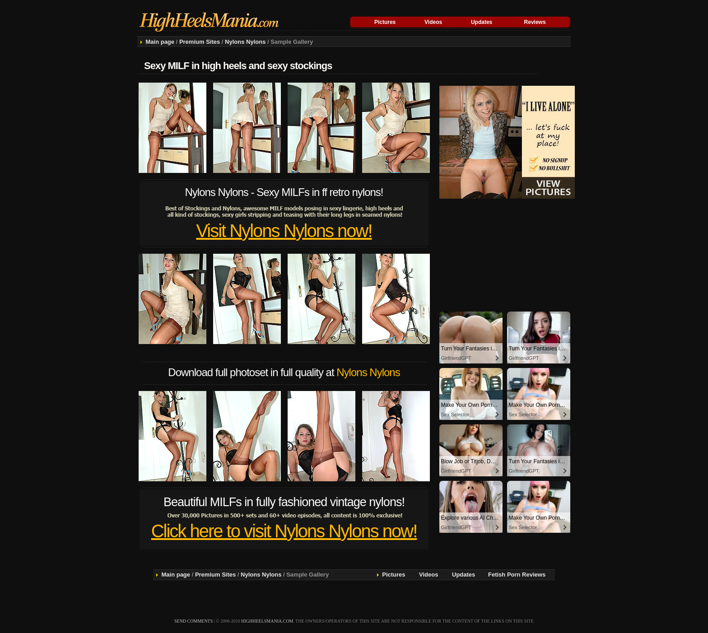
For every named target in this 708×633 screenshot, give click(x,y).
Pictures (385, 22)
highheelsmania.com (267, 621)
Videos (433, 22)
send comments (193, 621)
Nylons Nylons (245, 41)
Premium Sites (199, 41)
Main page (159, 41)
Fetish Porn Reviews (516, 574)
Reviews (535, 22)
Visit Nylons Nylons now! (284, 231)
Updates (481, 22)
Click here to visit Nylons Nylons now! (284, 531)
